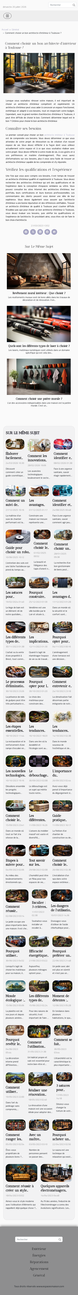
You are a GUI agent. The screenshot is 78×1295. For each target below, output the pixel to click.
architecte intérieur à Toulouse (59, 134)
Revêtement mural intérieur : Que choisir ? (39, 293)
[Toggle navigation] (7, 16)
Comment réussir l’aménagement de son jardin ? (17, 913)
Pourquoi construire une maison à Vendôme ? (38, 599)
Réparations (39, 1262)
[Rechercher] (62, 5)
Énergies (39, 1255)
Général (15, 29)
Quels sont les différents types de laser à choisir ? (39, 346)
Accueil (5, 29)
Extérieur (39, 1249)
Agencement (39, 1269)
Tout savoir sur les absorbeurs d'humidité (37, 866)
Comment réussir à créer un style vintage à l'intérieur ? (21, 1192)
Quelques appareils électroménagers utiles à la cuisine (55, 1190)
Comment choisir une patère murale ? (39, 398)
